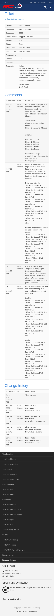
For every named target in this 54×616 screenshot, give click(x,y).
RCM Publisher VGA (13, 510)
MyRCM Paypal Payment (15, 550)
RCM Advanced (11, 469)
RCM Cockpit (10, 494)
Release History (9, 560)
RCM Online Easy (12, 479)
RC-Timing (42, 2)
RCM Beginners (11, 474)
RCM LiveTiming (11, 540)
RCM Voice (9, 525)
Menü (50, 7)
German (5, 2)
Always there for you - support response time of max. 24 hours (26, 588)
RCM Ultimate (10, 459)
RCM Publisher (11, 504)
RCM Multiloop (10, 545)
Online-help (9, 576)
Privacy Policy (22, 611)
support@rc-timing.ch (13, 573)
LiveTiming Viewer (12, 530)
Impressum (33, 611)
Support (33, 2)
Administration (8, 484)
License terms (7, 555)
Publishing (6, 499)
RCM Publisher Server (13, 515)
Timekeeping (7, 454)
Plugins (5, 535)
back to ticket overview (14, 19)
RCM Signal (9, 520)
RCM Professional (12, 464)
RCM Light (9, 489)
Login (50, 2)
